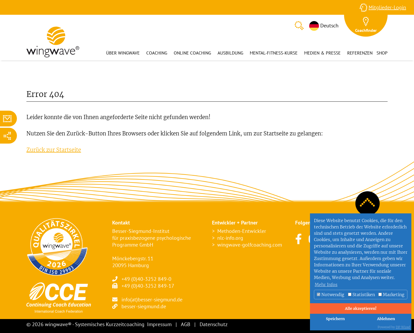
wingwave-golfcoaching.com (249, 244)
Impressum (159, 324)
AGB (185, 324)
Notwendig (330, 294)
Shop (382, 53)
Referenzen (360, 53)
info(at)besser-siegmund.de (151, 299)
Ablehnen (386, 318)
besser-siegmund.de (143, 306)
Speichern (335, 318)
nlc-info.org (230, 237)
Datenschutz (214, 324)
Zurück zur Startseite (53, 149)
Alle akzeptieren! (361, 308)
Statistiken (361, 294)
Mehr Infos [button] (326, 284)
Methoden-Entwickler (241, 231)
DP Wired (403, 327)
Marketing (391, 294)
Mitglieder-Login (387, 7)
